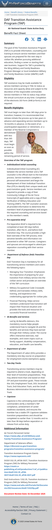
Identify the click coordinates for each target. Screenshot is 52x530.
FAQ (36, 506)
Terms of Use (26, 506)
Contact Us (26, 513)
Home (6, 12)
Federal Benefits (31, 12)
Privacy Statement (37, 510)
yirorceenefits (25, 3)
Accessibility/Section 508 (16, 510)
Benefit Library (17, 12)
